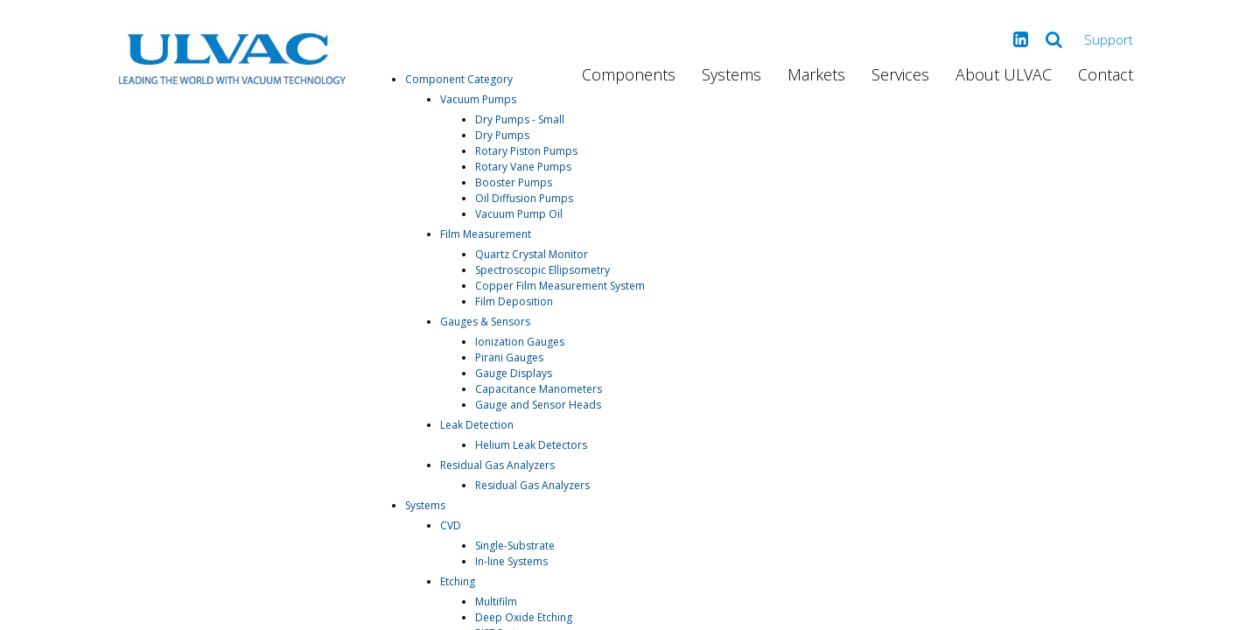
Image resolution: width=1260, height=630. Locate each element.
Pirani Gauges (509, 357)
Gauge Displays (513, 373)
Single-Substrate (515, 545)
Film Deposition (514, 301)
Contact (1105, 74)
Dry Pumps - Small (519, 119)
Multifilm (496, 601)
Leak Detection (477, 424)
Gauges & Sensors (485, 321)
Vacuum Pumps (478, 99)
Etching (457, 581)
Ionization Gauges (519, 341)
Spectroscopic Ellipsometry (542, 269)
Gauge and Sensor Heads (538, 404)
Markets (816, 74)
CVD (450, 525)
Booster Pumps (513, 182)
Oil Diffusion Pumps (524, 198)
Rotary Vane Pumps (523, 166)
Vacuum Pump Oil (519, 213)
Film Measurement (485, 234)
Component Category (459, 79)
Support (1108, 39)
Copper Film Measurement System (560, 285)
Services (900, 74)
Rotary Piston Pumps (526, 151)
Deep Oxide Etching (523, 617)
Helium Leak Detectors (531, 445)
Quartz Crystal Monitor (531, 254)
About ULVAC (1004, 74)
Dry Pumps (502, 135)
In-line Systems (511, 561)
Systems (731, 74)
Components (629, 74)
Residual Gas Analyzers (497, 465)
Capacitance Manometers (538, 389)
